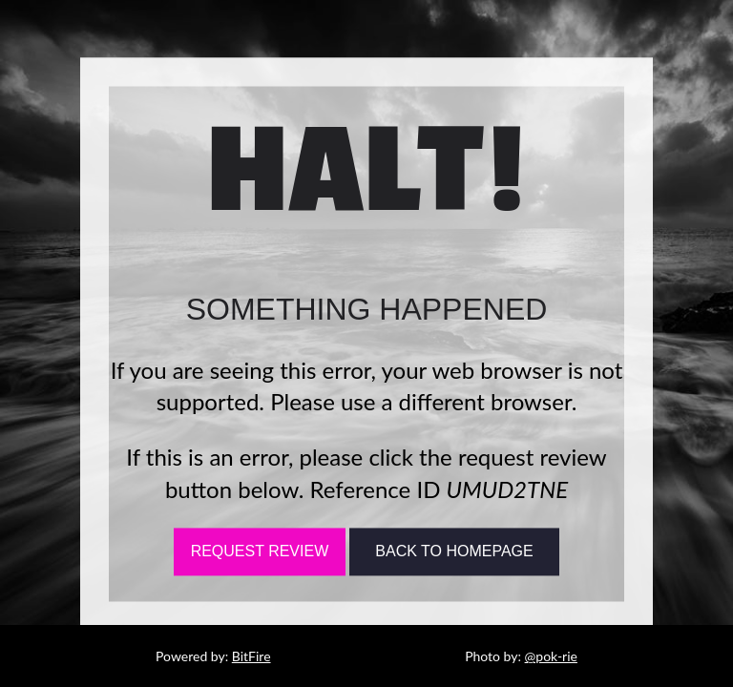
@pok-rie (551, 656)
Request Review (260, 552)
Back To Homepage (454, 552)
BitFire (251, 656)
